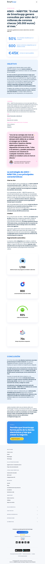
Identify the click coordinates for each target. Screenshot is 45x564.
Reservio (33, 561)
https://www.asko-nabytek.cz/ (14, 116)
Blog (8, 485)
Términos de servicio (26, 554)
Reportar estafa (10, 502)
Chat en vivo (10, 452)
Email (8, 454)
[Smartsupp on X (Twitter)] (28, 542)
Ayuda (8, 483)
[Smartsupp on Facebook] (20, 542)
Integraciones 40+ (11, 477)
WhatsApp (9, 458)
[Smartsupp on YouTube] (25, 542)
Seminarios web (10, 492)
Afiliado (9, 500)
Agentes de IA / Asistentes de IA (14, 464)
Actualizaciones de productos (14, 487)
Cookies (33, 554)
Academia (9, 489)
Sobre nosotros (10, 498)
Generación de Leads (12, 472)
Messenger (9, 456)
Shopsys (27, 561)
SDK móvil (9, 475)
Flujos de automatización (12, 467)
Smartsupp (22, 561)
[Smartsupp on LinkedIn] (17, 542)
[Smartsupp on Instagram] (23, 542)
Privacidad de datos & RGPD (15, 554)
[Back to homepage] (11, 2)
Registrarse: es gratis (22, 532)
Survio (30, 561)
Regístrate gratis (15, 438)
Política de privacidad (22, 556)
